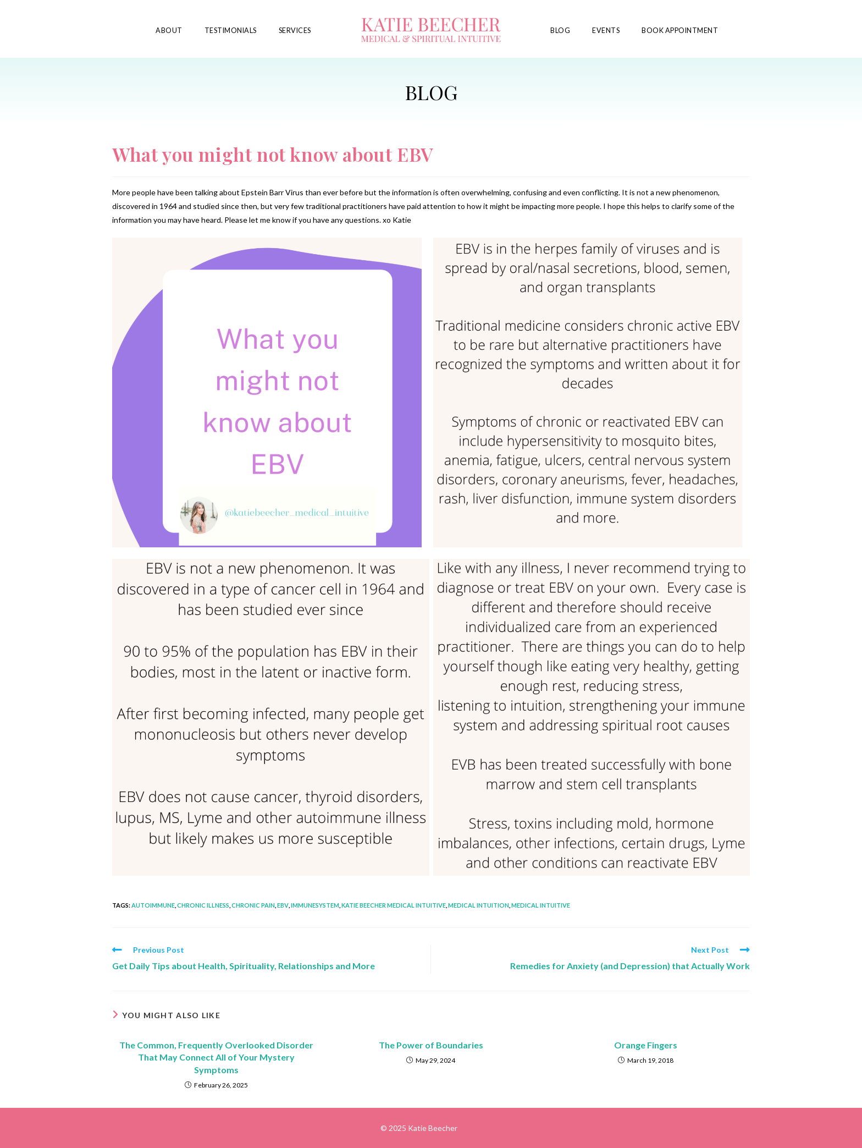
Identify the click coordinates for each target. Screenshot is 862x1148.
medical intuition (478, 905)
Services (295, 30)
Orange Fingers (645, 1045)
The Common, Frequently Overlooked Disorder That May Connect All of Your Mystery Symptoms (216, 1057)
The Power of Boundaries (431, 1045)
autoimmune (153, 905)
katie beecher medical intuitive (393, 905)
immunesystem (315, 905)
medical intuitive (540, 905)
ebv (283, 905)
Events (606, 30)
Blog (560, 30)
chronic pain (253, 905)
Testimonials (231, 30)
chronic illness (203, 905)
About (169, 30)
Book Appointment (680, 30)
